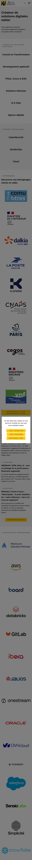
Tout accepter (16, 430)
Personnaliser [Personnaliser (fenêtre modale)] (16, 438)
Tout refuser (16, 434)
